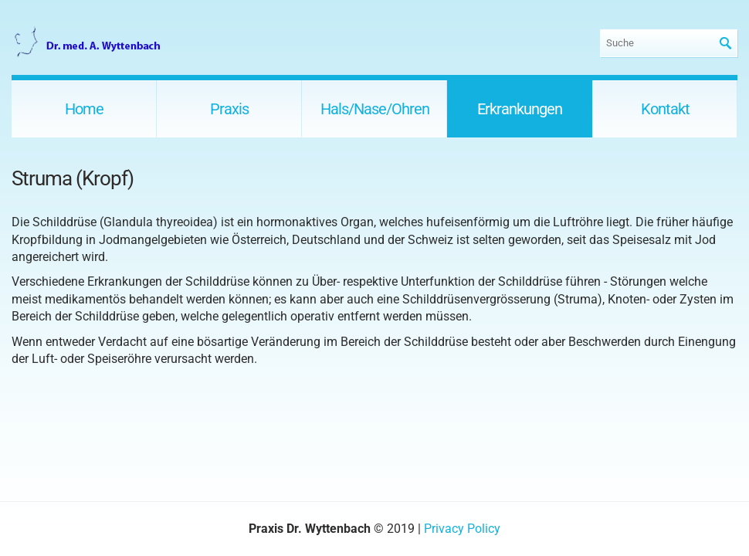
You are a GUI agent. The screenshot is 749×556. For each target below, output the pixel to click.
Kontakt (665, 109)
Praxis (229, 109)
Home (84, 109)
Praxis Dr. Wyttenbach (89, 42)
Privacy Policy (462, 528)
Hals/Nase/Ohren (374, 109)
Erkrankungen (519, 109)
